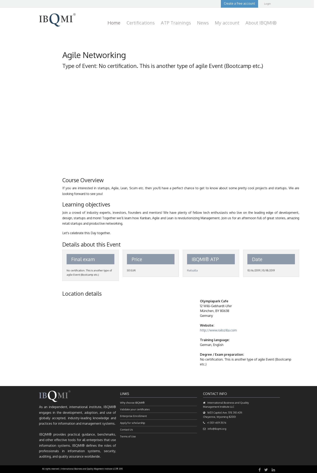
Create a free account (239, 3)
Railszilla (192, 270)
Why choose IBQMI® (132, 402)
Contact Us (126, 429)
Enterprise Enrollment (133, 416)
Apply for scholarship (132, 422)
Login (267, 3)
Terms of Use (128, 436)
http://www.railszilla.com (218, 330)
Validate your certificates (135, 409)
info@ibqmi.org (217, 428)
